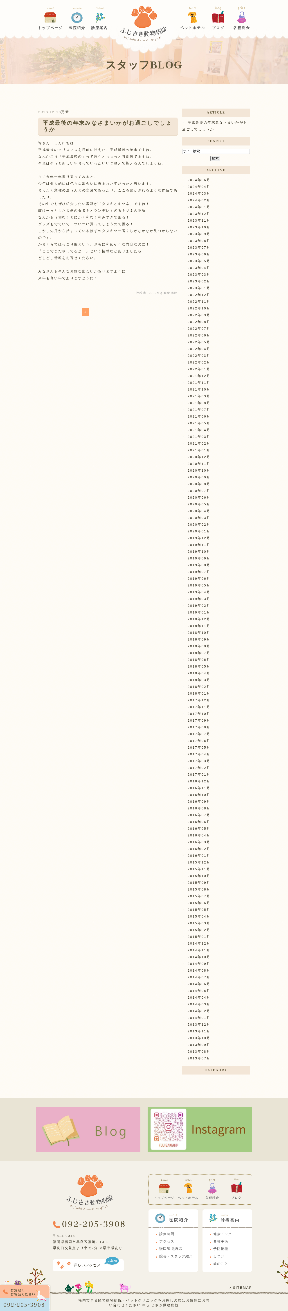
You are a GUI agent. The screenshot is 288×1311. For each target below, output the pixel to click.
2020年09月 (199, 477)
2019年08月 (199, 565)
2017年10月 (199, 714)
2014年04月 (199, 997)
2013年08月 (199, 1051)
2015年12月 (199, 862)
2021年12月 (199, 376)
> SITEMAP (240, 1287)
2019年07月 (199, 572)
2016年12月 (199, 781)
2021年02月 (199, 443)
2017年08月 (199, 727)
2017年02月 (199, 768)
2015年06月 (199, 903)
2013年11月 (199, 1031)
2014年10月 (199, 957)
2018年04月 (199, 673)
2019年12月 (199, 538)
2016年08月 (199, 808)
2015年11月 (199, 869)
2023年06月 (199, 254)
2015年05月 (199, 909)
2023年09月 (199, 234)
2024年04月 (199, 187)
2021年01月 (199, 450)
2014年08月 (199, 970)
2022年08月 (199, 322)
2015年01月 (199, 936)
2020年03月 (199, 518)
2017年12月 (199, 700)
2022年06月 (199, 335)
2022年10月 (199, 308)
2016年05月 (199, 828)
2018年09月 (199, 639)
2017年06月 (199, 741)
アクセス (166, 1241)
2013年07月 (199, 1058)
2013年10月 (199, 1038)
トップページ (50, 28)
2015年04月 (199, 916)
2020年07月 (199, 491)
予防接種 (220, 1249)
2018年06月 (199, 659)
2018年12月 (199, 619)
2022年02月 (199, 362)
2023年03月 (199, 274)
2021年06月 (199, 416)
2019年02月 (199, 605)
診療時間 (166, 1234)
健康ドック (222, 1234)
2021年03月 (199, 437)
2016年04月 (199, 835)
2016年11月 (199, 788)
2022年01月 (199, 369)
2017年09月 (199, 720)
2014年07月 (199, 977)
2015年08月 (199, 889)
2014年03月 (199, 1004)
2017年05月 (199, 747)
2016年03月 (199, 842)
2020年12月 (199, 457)
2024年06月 (199, 180)
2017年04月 (199, 754)
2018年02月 (199, 686)
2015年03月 (199, 923)
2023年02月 (199, 281)
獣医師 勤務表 (171, 1249)
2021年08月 (199, 403)
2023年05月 (199, 261)
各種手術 (220, 1241)
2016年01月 (199, 855)
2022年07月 (199, 328)
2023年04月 (199, 268)
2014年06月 (199, 984)
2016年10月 (199, 795)
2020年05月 (199, 504)
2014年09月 (199, 964)
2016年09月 (199, 801)
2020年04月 (199, 511)
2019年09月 (199, 558)
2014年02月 (199, 1011)
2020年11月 (199, 464)
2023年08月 (199, 241)
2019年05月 (199, 585)
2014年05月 (199, 991)
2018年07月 (199, 653)
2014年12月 (199, 943)
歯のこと (220, 1264)
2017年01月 (199, 774)
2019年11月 (199, 545)
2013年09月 (199, 1045)
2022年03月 (199, 355)
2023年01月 (199, 288)
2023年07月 (199, 247)
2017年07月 (199, 734)
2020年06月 (199, 497)
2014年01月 (199, 1018)
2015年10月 (199, 876)
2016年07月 (199, 815)
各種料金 (241, 28)
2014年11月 (199, 950)
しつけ (219, 1256)
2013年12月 (199, 1024)
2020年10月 (199, 470)
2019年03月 (199, 599)
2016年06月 (199, 822)
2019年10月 (199, 551)
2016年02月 (199, 849)
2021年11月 (199, 382)
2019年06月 (199, 578)
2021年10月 (199, 389)
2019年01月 (199, 612)
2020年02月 (199, 524)
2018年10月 (199, 632)
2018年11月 (199, 626)
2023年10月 (199, 227)
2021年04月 (199, 430)
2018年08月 (199, 646)
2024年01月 (199, 207)
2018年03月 (199, 680)
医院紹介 (77, 28)
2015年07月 (199, 896)
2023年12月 (199, 214)
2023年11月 (199, 220)
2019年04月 (199, 592)
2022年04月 (199, 349)
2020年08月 (199, 484)
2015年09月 (199, 882)
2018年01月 (199, 693)
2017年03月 (199, 761)
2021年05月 (199, 423)
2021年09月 (199, 396)
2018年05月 (199, 666)
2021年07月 (199, 409)
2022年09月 (199, 315)
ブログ (218, 28)
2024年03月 (199, 193)
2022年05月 (199, 342)
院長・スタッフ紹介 (176, 1256)
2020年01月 (199, 531)
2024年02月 (199, 200)
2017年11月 (199, 707)
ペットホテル (192, 28)
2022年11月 (199, 301)
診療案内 (99, 28)
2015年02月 (199, 930)
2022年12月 (199, 295)
